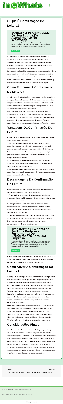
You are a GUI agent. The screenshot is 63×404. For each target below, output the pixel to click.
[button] (49, 5)
